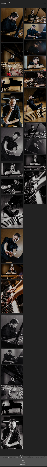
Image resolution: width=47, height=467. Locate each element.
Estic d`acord (23, 460)
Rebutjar (23, 462)
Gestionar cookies (23, 464)
